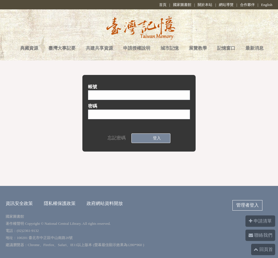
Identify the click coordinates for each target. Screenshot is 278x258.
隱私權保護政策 (60, 203)
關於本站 (205, 5)
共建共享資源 (99, 48)
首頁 (162, 5)
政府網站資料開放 (105, 203)
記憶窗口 (226, 48)
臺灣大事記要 (62, 48)
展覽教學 (198, 48)
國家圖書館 (182, 5)
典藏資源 (29, 48)
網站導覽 (226, 5)
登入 (155, 138)
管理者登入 (247, 205)
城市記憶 (170, 48)
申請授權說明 (136, 48)
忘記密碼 (117, 137)
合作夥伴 (247, 5)
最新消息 (254, 48)
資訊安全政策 (19, 203)
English (266, 5)
